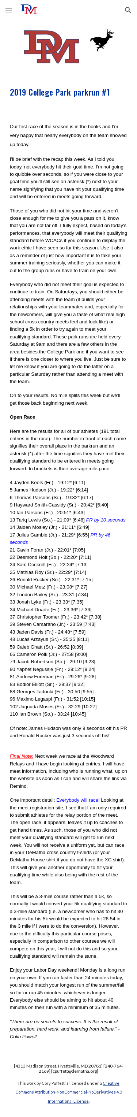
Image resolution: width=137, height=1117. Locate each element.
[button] (9, 10)
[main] (68, 91)
